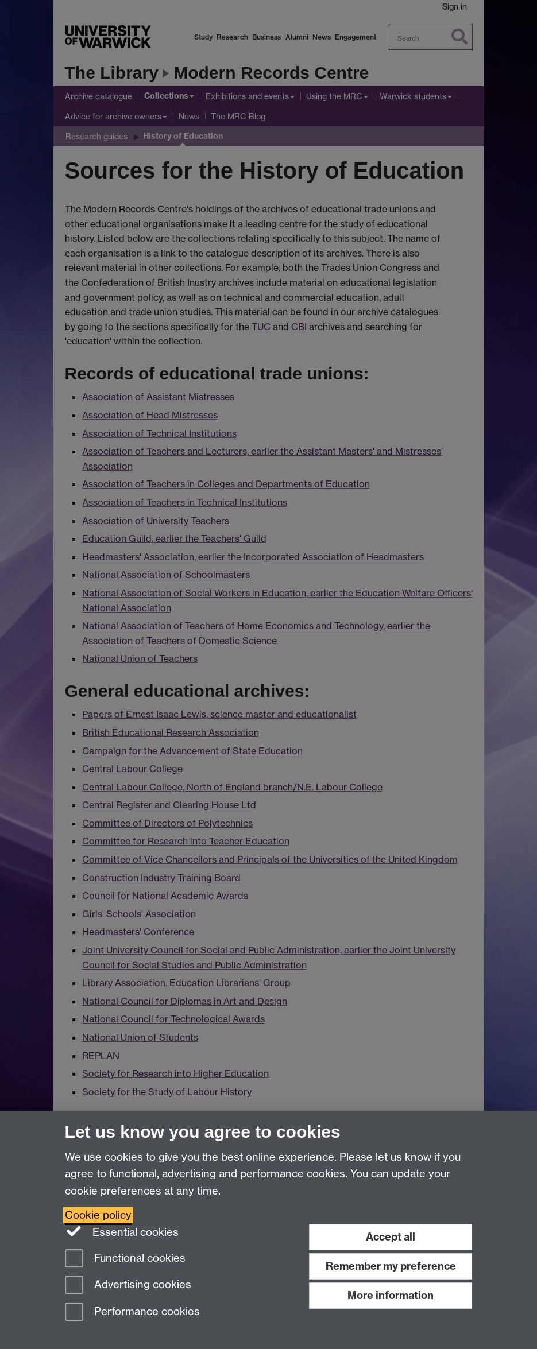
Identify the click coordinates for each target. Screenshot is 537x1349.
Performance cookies (132, 1312)
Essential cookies (122, 1231)
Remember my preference (391, 1266)
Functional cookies (125, 1259)
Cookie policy (98, 1215)
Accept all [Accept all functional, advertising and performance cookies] (390, 1236)
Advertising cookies (128, 1285)
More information (390, 1295)
